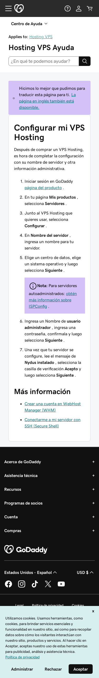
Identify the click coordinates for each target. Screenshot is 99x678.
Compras (12, 530)
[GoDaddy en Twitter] (48, 587)
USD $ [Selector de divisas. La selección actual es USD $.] (86, 572)
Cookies (78, 605)
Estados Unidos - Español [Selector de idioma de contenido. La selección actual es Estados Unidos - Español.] (31, 572)
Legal (19, 605)
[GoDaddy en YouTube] (61, 587)
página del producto (43, 187)
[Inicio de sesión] (79, 8)
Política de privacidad (47, 605)
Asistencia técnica (20, 475)
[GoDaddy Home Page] (26, 549)
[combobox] (44, 61)
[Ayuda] (68, 8)
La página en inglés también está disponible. (47, 100)
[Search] (85, 61)
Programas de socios (23, 503)
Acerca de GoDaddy (22, 462)
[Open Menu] (6, 8)
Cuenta (11, 517)
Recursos (12, 489)
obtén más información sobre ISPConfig (53, 299)
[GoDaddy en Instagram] (21, 587)
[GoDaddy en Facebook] (8, 587)
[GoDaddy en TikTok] (35, 587)
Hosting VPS (41, 36)
